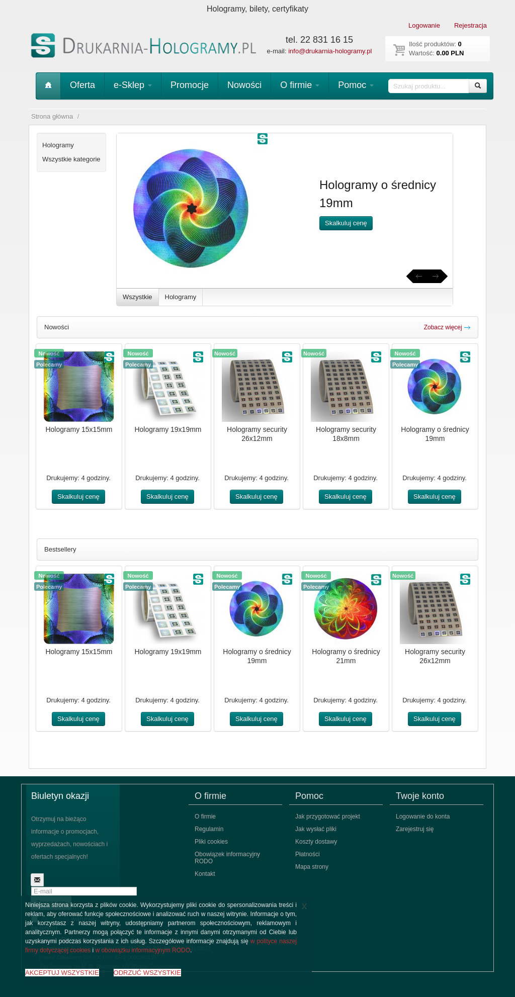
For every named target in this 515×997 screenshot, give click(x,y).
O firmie (299, 85)
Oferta (82, 85)
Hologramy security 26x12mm (257, 433)
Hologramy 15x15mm (78, 429)
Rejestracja (470, 25)
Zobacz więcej (447, 327)
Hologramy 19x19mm (167, 429)
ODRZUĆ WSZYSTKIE (147, 972)
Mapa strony (311, 866)
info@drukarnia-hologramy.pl (330, 51)
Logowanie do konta (423, 816)
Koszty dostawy (316, 841)
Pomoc (356, 85)
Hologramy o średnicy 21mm (346, 656)
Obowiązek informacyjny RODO (227, 858)
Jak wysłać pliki (315, 829)
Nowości (244, 85)
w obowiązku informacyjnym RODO (142, 950)
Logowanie (424, 25)
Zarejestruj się (415, 829)
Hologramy (181, 297)
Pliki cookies (211, 841)
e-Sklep (133, 85)
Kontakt (205, 873)
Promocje (189, 85)
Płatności (307, 854)
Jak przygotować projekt (327, 816)
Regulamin (209, 829)
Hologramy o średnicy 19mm (435, 433)
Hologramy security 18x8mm (346, 433)
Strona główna (52, 116)
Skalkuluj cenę (346, 223)
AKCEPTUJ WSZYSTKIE (62, 972)
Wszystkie (137, 297)
